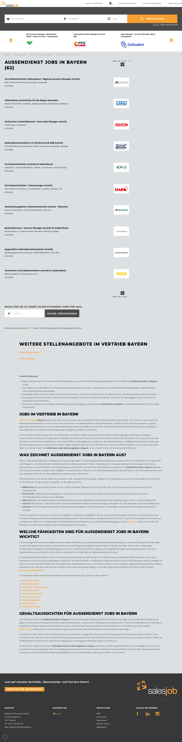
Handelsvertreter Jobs (32, 593)
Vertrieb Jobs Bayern (30, 351)
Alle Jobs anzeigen (165, 25)
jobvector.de (25, 628)
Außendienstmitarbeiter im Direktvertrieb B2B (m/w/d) (34, 142)
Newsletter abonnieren (24, 688)
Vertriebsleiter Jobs (31, 606)
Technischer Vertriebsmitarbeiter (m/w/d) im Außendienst (35, 270)
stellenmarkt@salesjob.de (20, 726)
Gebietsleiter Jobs (30, 590)
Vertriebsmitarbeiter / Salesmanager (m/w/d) (28, 185)
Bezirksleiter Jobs (30, 583)
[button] (5, 737)
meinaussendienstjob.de (31, 570)
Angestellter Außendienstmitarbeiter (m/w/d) (29, 249)
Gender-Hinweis (103, 723)
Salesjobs (131, 521)
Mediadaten (102, 726)
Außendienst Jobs (27, 419)
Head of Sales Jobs (30, 596)
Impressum (101, 716)
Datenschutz (102, 719)
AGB (98, 713)
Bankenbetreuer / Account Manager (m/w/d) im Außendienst (36, 228)
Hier (31, 328)
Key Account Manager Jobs (34, 586)
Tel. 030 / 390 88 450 (14, 723)
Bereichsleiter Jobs (31, 580)
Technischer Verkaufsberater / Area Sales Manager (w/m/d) (36, 121)
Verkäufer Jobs (29, 603)
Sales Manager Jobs (31, 599)
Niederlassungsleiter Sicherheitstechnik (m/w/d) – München (36, 206)
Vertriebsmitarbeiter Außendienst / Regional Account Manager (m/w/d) (42, 79)
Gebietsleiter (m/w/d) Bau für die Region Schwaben (31, 100)
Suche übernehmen (62, 313)
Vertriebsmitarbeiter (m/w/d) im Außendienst (29, 164)
